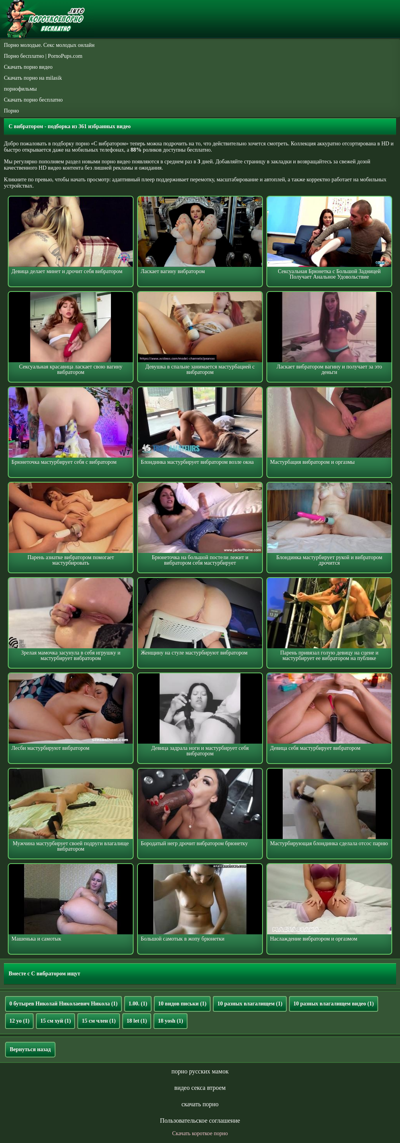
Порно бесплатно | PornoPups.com (43, 56)
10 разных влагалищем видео (333, 1004)
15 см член (99, 1021)
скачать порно (199, 1104)
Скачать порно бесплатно (33, 100)
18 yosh (170, 1021)
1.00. (138, 1004)
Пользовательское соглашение (200, 1120)
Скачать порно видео (28, 67)
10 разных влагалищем (249, 1004)
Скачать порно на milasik (33, 78)
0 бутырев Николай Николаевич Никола (63, 1004)
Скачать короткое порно (200, 1133)
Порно (11, 111)
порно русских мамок (200, 1071)
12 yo (19, 1021)
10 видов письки (182, 1004)
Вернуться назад (30, 1049)
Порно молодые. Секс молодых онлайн (49, 45)
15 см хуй (55, 1021)
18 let (137, 1021)
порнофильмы (20, 89)
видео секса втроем (199, 1087)
